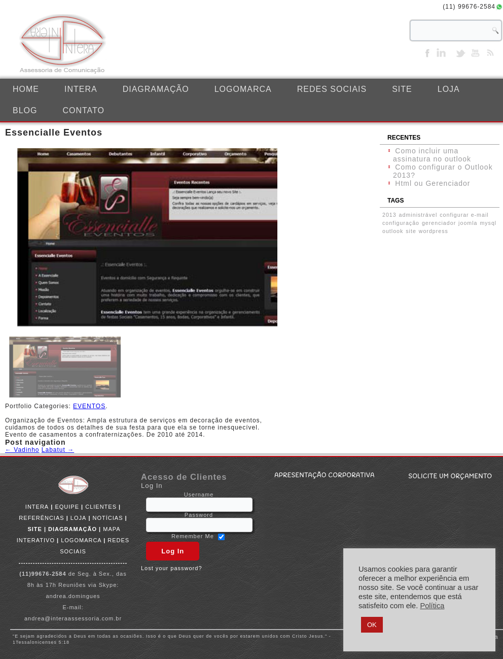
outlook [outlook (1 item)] (392, 231)
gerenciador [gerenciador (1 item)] (439, 223)
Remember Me (192, 537)
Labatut (58, 449)
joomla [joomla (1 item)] (467, 223)
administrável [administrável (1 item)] (418, 215)
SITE (402, 89)
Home (26, 89)
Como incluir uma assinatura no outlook (432, 155)
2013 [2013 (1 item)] (389, 215)
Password (199, 515)
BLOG (25, 110)
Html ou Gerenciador (432, 183)
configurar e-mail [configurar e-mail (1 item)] (464, 215)
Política (432, 606)
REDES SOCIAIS (332, 89)
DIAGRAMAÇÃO (156, 89)
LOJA (449, 89)
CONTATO (83, 110)
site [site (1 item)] (411, 231)
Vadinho (22, 449)
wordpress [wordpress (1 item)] (433, 231)
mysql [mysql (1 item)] (488, 223)
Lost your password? (171, 568)
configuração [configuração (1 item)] (400, 223)
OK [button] (372, 625)
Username (199, 494)
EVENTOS (89, 406)
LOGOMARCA (243, 89)
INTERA (80, 89)
